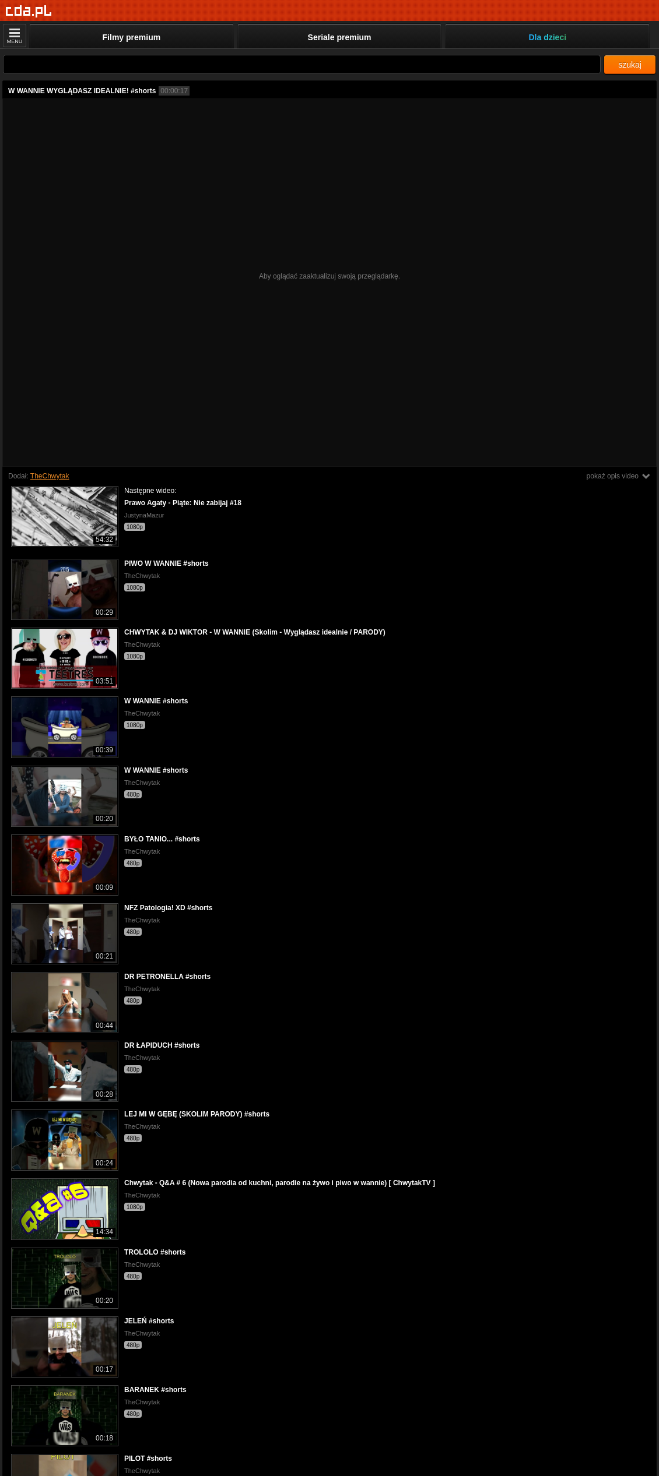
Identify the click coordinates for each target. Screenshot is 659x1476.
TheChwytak (49, 476)
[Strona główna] (29, 11)
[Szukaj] (302, 64)
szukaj (630, 64)
